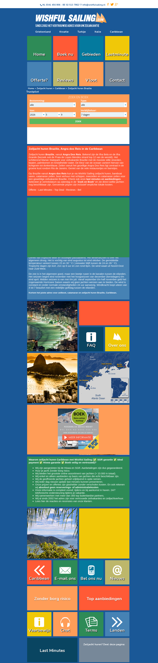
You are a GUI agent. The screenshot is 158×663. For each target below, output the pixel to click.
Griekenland (43, 32)
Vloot (91, 80)
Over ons (117, 345)
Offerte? (39, 80)
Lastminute (117, 54)
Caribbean (116, 32)
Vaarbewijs (39, 630)
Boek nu (65, 54)
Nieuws (117, 578)
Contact (117, 80)
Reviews (65, 80)
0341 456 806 (53, 4)
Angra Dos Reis (72, 154)
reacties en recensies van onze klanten (70, 501)
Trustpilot (32, 92)
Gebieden (91, 54)
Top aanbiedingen (104, 599)
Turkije (81, 32)
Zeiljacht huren (44, 88)
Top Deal (59, 189)
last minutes (73, 481)
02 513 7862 (72, 4)
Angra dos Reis (58, 173)
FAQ (91, 345)
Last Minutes (45, 189)
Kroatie (64, 32)
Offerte (32, 189)
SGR (77, 467)
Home (39, 54)
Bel (79, 189)
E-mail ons (65, 578)
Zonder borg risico (59, 470)
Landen (117, 630)
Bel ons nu (91, 578)
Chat (65, 630)
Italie (98, 32)
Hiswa (67, 467)
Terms (91, 630)
